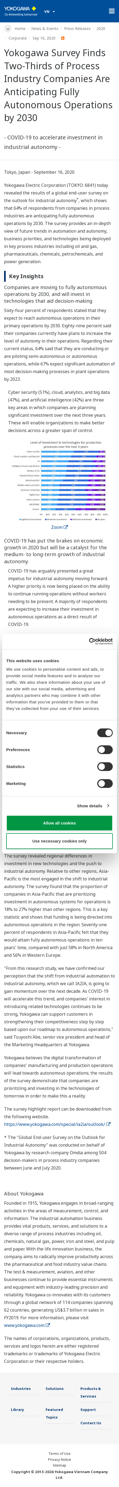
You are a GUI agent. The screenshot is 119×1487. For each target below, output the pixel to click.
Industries (21, 1388)
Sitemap (59, 1465)
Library (17, 1409)
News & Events (44, 28)
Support (88, 1409)
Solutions (55, 1388)
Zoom (59, 527)
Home (20, 28)
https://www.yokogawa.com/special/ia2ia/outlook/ (57, 1124)
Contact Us (90, 1422)
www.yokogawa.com (27, 1325)
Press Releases (77, 28)
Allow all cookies (59, 823)
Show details (89, 805)
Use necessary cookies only (59, 840)
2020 (100, 28)
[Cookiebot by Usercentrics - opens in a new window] (89, 641)
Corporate (18, 38)
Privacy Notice (59, 1459)
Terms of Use (59, 1453)
